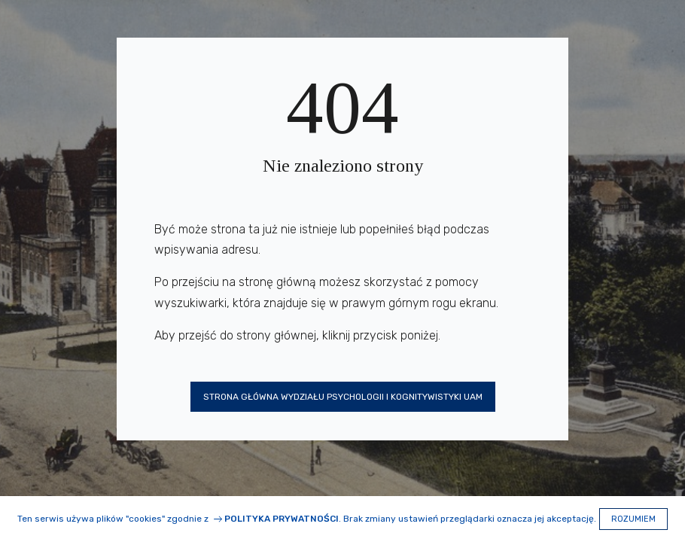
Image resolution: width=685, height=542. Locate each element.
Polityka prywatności (281, 518)
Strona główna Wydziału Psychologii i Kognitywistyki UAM (343, 396)
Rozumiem (633, 519)
